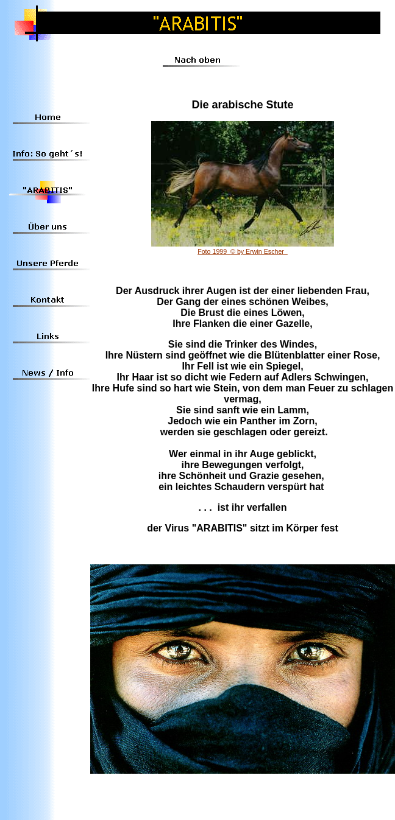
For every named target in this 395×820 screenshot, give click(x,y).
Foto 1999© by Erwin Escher (243, 251)
